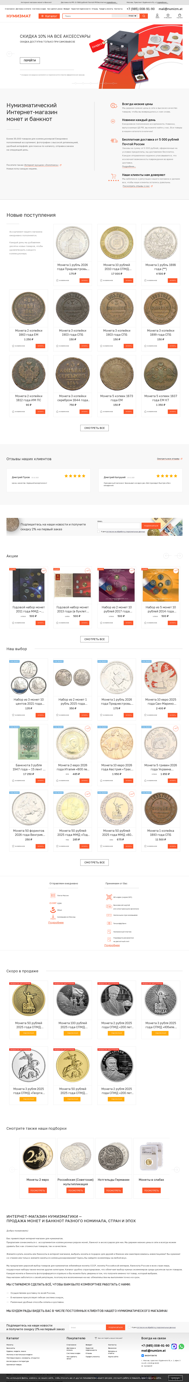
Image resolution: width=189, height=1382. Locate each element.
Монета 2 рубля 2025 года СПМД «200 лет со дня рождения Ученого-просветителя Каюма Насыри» (116, 1025)
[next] (176, 1170)
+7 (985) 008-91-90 (141, 9)
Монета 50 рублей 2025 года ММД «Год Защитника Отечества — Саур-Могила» (72, 833)
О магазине (10, 9)
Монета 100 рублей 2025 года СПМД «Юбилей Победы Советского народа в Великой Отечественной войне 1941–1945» (72, 1025)
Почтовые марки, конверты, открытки (22, 1358)
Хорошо (175, 1378)
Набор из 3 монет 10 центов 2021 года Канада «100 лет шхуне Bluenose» (29, 702)
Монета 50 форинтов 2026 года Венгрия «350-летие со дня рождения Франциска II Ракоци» (28, 833)
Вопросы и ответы (112, 1352)
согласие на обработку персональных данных (125, 531)
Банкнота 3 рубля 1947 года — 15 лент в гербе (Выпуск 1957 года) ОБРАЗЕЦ (29, 767)
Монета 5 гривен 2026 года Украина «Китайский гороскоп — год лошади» (160, 767)
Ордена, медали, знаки (16, 1351)
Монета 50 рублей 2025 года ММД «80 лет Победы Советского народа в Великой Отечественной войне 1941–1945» (116, 833)
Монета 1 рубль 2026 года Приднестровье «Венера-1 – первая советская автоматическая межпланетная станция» (116, 702)
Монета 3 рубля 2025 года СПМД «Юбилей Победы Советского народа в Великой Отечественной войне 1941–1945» (161, 1025)
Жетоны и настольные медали (19, 1355)
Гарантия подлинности (81, 9)
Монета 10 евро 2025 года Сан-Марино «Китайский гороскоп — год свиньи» (160, 702)
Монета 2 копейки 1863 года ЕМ (28, 332)
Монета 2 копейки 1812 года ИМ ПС (28, 398)
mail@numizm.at (171, 9)
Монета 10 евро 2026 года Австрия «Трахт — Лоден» (116, 767)
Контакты (118, 9)
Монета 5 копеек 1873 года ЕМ (116, 398)
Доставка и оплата (23, 9)
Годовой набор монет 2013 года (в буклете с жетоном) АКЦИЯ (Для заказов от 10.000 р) (72, 609)
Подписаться (151, 526)
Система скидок (39, 9)
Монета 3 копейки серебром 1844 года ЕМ (72, 398)
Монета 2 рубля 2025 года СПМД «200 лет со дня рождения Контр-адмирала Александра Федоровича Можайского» (116, 1091)
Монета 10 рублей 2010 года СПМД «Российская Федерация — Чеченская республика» (116, 267)
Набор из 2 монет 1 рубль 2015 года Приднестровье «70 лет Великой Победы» (72, 702)
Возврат (66, 9)
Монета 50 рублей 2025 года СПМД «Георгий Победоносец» (72, 1091)
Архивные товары (14, 1365)
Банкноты (10, 1348)
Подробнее (56, 922)
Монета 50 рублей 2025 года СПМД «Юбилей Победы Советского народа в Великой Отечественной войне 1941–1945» (28, 1025)
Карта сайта (113, 1357)
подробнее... (111, 2)
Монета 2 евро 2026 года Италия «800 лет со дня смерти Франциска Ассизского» (73, 767)
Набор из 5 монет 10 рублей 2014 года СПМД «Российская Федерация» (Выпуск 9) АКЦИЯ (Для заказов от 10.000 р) (160, 609)
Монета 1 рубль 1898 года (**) (160, 267)
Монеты (9, 1345)
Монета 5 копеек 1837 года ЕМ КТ (160, 398)
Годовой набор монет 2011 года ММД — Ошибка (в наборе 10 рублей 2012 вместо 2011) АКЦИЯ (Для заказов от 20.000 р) (29, 609)
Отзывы (95, 9)
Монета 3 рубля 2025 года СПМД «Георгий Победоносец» (28, 1091)
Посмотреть (37, 1190)
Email (99, 521)
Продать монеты (106, 9)
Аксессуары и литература (17, 1361)
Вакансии (112, 1348)
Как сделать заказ (54, 9)
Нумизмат (18, 16)
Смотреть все (94, 427)
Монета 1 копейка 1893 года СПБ (160, 833)
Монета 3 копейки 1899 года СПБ (160, 332)
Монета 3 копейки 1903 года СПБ (72, 332)
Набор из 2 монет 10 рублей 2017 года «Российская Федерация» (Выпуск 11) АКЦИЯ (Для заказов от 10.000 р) (117, 609)
